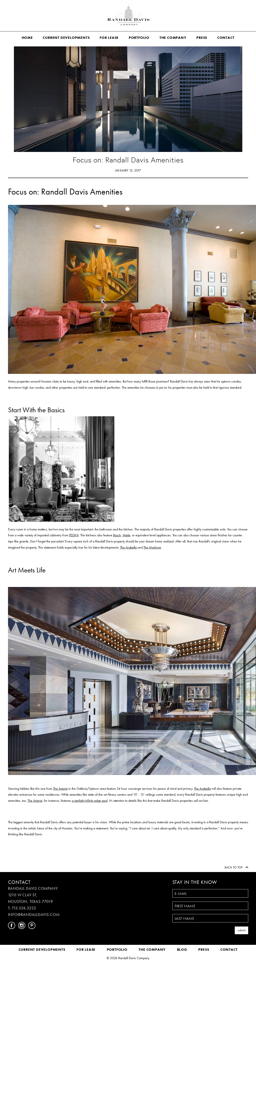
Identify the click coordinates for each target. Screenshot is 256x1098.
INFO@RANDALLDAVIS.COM (34, 914)
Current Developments (66, 37)
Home (27, 37)
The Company (172, 37)
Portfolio (139, 37)
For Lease (109, 37)
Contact (226, 37)
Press (201, 37)
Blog (182, 949)
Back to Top (236, 867)
